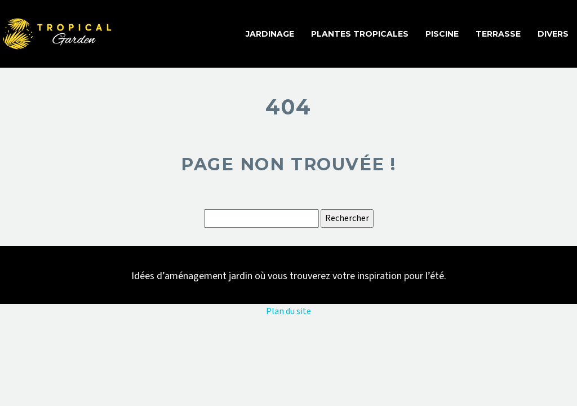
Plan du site (288, 311)
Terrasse (498, 34)
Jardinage (270, 34)
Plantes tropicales (360, 34)
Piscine (442, 34)
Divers (553, 34)
